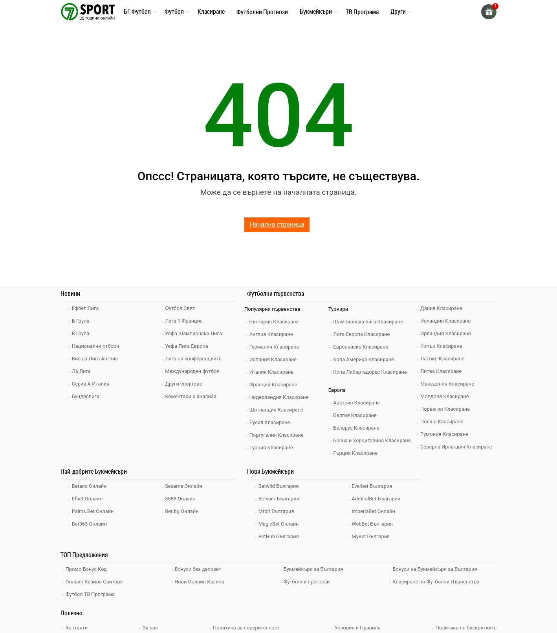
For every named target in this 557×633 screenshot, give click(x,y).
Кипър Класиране (442, 346)
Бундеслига (87, 396)
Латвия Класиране (443, 359)
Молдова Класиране (445, 396)
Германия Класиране (275, 347)
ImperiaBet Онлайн (375, 511)
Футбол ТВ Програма (91, 592)
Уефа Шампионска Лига (195, 333)
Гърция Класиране (356, 453)
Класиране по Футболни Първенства (438, 580)
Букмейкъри (316, 11)
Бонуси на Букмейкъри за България (436, 569)
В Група (81, 333)
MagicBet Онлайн (279, 524)
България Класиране (275, 322)
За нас (150, 625)
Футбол (174, 11)
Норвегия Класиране (446, 409)
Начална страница (276, 224)
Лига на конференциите (194, 359)
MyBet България (372, 536)
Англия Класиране (272, 334)
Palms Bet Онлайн (94, 511)
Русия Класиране (270, 422)
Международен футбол (193, 371)
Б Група (81, 321)
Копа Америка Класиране (365, 359)
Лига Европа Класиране (363, 334)
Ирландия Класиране (446, 333)
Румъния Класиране (445, 434)
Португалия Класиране (277, 435)
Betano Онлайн (90, 486)
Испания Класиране (274, 359)
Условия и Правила (357, 625)
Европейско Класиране (362, 347)
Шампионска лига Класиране (369, 322)
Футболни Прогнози (262, 11)
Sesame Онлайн (185, 486)
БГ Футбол (137, 11)
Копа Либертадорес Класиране (371, 372)
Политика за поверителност (246, 625)
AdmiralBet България (377, 499)
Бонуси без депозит (199, 569)
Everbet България (373, 486)
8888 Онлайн (181, 499)
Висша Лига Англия (96, 359)
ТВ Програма (362, 11)
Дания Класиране (442, 308)
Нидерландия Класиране (280, 397)
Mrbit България (277, 511)
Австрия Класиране (357, 403)
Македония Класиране (448, 384)
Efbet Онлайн (88, 499)
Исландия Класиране (446, 321)
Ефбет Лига (86, 308)
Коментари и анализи (192, 396)
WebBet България (373, 524)
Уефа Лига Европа (188, 346)
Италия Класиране (272, 372)
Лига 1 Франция (185, 321)
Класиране (211, 11)
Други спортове (185, 384)
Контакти (77, 625)
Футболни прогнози (307, 580)
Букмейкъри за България (314, 569)
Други (398, 11)
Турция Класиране (272, 447)
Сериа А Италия (92, 384)
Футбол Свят (181, 308)
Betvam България (279, 499)
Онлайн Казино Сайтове (95, 580)
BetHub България (279, 536)
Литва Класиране (442, 371)
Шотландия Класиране (277, 410)
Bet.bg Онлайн (183, 511)
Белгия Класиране (356, 415)
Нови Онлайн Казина (201, 580)
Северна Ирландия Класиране (457, 447)
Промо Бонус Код (87, 569)
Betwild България (279, 486)
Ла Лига (82, 371)
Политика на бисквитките (466, 625)
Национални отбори (97, 346)
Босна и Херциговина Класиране (373, 440)
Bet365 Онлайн (90, 524)
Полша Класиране (443, 421)
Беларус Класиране (357, 428)
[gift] (489, 12)
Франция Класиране (274, 385)
